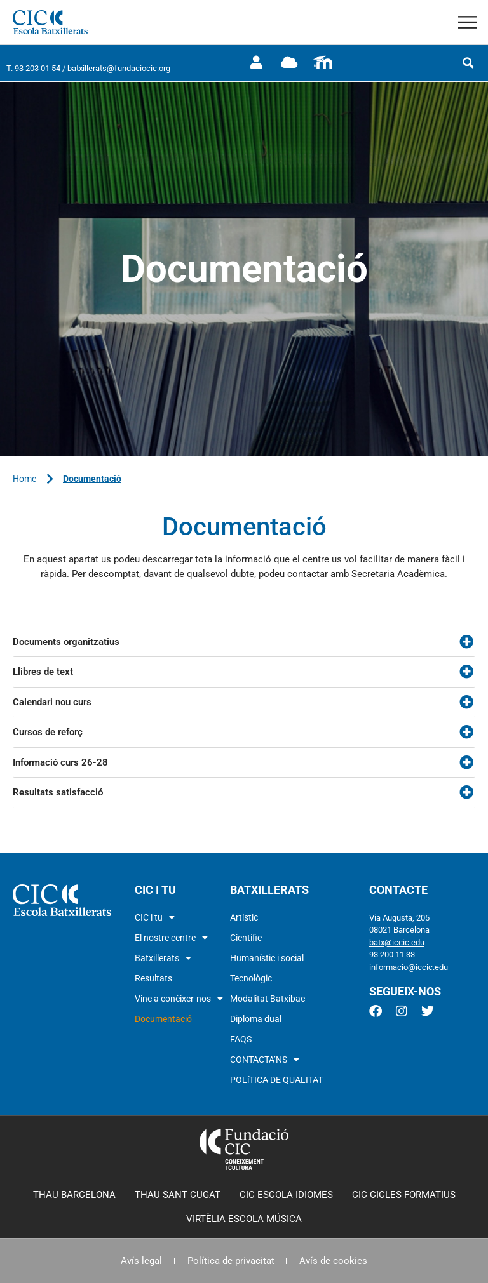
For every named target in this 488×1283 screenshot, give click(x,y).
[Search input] (405, 62)
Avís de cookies (335, 1260)
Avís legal (140, 1260)
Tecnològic (251, 978)
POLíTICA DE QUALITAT (276, 1080)
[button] (468, 22)
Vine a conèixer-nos (179, 998)
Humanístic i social (267, 958)
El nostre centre (171, 937)
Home (24, 479)
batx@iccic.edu (396, 942)
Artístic (244, 917)
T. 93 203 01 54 (33, 68)
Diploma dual (255, 1019)
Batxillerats (163, 958)
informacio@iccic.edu (408, 967)
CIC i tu (155, 917)
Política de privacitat (230, 1260)
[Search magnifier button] (468, 63)
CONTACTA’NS (264, 1059)
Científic (246, 938)
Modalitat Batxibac (267, 999)
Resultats (153, 978)
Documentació (163, 1019)
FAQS (241, 1039)
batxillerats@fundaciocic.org (118, 68)
